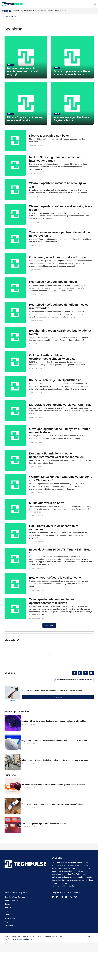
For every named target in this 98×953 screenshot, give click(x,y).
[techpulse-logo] (12, 4)
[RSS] (66, 897)
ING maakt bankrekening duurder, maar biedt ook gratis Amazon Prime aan (53, 785)
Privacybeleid (88, 936)
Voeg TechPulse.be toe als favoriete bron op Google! (73, 679)
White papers (10, 918)
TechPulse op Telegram (14, 901)
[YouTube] (91, 673)
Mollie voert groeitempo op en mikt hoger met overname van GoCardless (52, 804)
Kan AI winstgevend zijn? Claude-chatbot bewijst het (43, 824)
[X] (85, 673)
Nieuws (7, 904)
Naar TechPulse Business (15, 897)
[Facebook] (74, 673)
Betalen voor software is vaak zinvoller (55, 577)
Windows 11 (38, 11)
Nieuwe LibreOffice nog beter (49, 135)
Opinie (7, 915)
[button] (94, 4)
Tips (6, 911)
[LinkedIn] (62, 897)
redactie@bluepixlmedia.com (66, 886)
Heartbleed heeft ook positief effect (53, 281)
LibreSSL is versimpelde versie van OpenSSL (60, 404)
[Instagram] (80, 673)
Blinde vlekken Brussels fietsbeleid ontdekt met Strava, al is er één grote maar (54, 760)
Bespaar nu (58, 697)
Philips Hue (49, 11)
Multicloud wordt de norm (46, 503)
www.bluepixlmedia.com (22, 939)
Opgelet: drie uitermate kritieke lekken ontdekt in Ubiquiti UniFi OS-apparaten (54, 741)
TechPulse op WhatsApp (22, 11)
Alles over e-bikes (62, 11)
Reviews (8, 908)
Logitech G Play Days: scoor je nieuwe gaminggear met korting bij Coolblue (53, 721)
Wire (6, 922)
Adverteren (9, 926)
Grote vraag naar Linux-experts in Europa (57, 257)
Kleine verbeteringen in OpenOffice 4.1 (55, 380)
